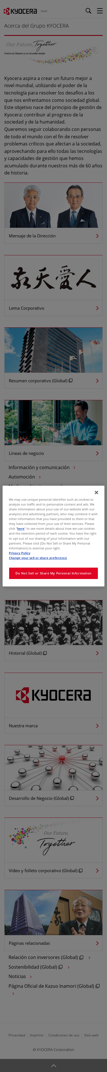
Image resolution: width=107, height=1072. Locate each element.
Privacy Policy (19, 553)
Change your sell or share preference (38, 558)
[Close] (96, 492)
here (21, 529)
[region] (53, 536)
